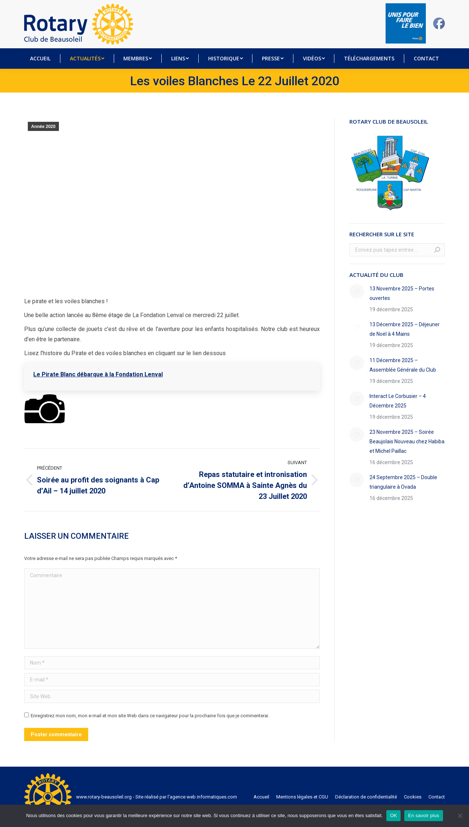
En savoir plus (423, 815)
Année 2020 (43, 126)
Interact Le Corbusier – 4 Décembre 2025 (397, 401)
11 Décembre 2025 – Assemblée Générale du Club (402, 365)
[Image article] (356, 291)
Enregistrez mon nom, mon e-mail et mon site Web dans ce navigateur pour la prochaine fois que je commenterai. (150, 715)
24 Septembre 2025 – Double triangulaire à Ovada (403, 482)
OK (393, 815)
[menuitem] (40, 58)
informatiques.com (217, 797)
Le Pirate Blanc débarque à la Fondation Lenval (98, 374)
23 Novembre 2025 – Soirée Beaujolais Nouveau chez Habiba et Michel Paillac (406, 441)
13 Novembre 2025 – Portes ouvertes (401, 293)
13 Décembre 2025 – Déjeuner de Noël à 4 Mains (404, 329)
